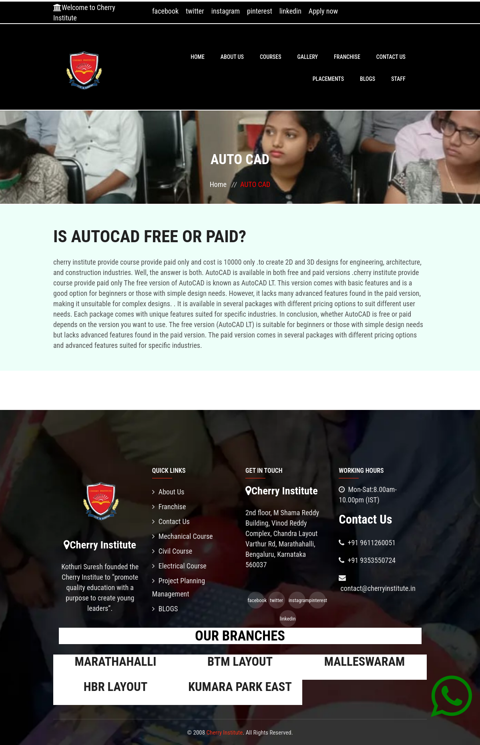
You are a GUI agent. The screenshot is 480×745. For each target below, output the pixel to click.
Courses (270, 57)
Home (198, 57)
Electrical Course (179, 566)
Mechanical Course (182, 536)
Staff (398, 79)
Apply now (323, 11)
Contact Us (391, 57)
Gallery (307, 57)
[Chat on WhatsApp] (451, 695)
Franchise (347, 57)
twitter (195, 11)
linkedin (290, 11)
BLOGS (367, 79)
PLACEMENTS (328, 79)
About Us (232, 57)
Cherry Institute (225, 732)
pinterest (259, 11)
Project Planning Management (178, 587)
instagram (225, 11)
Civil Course (172, 551)
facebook (165, 11)
